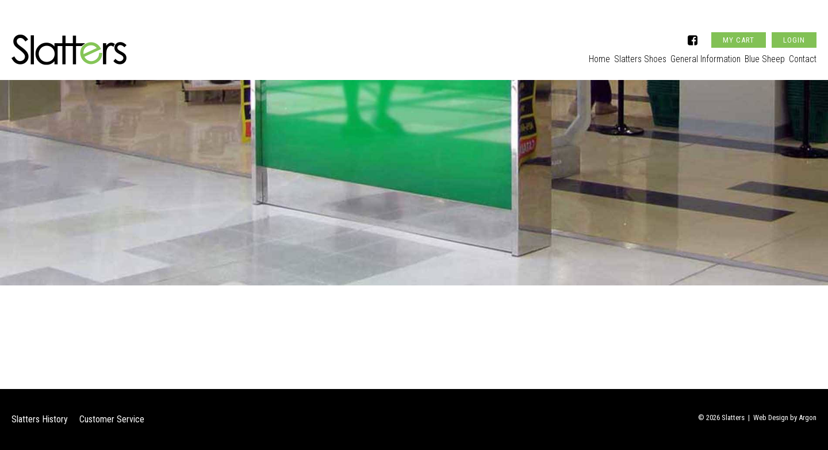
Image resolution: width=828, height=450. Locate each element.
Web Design (770, 417)
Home (567, 55)
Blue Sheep (756, 55)
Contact (802, 55)
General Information (689, 55)
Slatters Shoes (616, 55)
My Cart (738, 25)
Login (794, 25)
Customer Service (111, 419)
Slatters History (40, 419)
